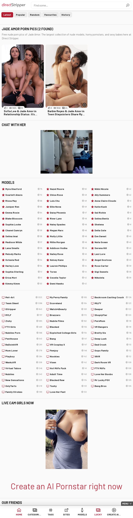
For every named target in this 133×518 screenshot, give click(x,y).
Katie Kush (113, 207)
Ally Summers (113, 195)
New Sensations (23, 380)
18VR (113, 356)
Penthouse (23, 339)
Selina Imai (23, 236)
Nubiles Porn (23, 333)
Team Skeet (23, 303)
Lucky (98, 514)
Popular (20, 14)
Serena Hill (113, 248)
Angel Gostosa (113, 260)
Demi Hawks (68, 284)
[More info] (41, 105)
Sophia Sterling (23, 272)
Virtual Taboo (23, 368)
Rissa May (23, 201)
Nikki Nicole (113, 189)
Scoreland (68, 303)
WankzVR (23, 362)
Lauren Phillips (68, 266)
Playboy (23, 356)
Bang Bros (113, 386)
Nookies (68, 356)
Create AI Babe (114, 514)
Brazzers (68, 315)
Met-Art (23, 297)
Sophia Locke (23, 224)
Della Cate (113, 230)
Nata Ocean (113, 242)
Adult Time (68, 374)
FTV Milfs (113, 368)
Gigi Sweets (113, 272)
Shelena (113, 224)
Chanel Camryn (23, 230)
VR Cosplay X (68, 345)
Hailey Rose (68, 254)
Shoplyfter (113, 315)
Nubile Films (68, 321)
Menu (125, 503)
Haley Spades (68, 224)
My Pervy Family (68, 297)
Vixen (68, 362)
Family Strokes (23, 392)
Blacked (68, 327)
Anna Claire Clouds (113, 201)
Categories (35, 514)
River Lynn (68, 218)
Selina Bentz (113, 218)
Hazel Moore (68, 189)
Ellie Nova (68, 207)
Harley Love (23, 266)
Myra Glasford (23, 189)
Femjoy (68, 350)
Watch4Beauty (68, 309)
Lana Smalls (23, 248)
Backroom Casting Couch (113, 297)
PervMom (113, 321)
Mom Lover (23, 350)
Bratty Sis (113, 333)
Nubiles (23, 374)
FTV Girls (23, 327)
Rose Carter (113, 266)
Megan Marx (68, 230)
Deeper (113, 309)
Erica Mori (23, 278)
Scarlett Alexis (23, 195)
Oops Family (113, 350)
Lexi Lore (113, 254)
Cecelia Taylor (68, 278)
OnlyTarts (23, 386)
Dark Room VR (113, 362)
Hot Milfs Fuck (68, 368)
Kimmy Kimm (23, 284)
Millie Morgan (68, 242)
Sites (66, 514)
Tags (51, 514)
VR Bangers (113, 327)
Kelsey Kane (68, 260)
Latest (7, 14)
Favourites (50, 14)
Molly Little (68, 236)
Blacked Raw (68, 380)
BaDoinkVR (23, 345)
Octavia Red (23, 260)
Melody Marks (23, 254)
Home (19, 514)
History (65, 14)
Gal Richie (113, 213)
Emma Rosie (23, 213)
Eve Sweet (113, 236)
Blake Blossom (23, 218)
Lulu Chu (68, 201)
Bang (68, 339)
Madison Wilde (23, 242)
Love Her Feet (68, 392)
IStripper (23, 309)
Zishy (23, 321)
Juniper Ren (23, 207)
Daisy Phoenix (68, 213)
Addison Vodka (68, 248)
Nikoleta (113, 278)
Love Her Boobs (113, 374)
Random (34, 14)
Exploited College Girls (68, 333)
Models (82, 514)
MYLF (23, 315)
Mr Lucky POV (113, 380)
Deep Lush (113, 339)
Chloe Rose (68, 195)
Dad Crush (113, 345)
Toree (68, 272)
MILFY (113, 303)
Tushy (68, 386)
